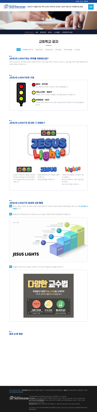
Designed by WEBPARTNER (76, 407)
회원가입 (86, 1)
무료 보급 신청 (49, 49)
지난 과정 (77, 49)
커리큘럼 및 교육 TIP (27, 49)
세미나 (50, 32)
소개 (18, 49)
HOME (77, 1)
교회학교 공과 (29, 32)
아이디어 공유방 (68, 49)
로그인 (81, 1)
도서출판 (57, 32)
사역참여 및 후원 (67, 32)
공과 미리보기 (39, 49)
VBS (36, 32)
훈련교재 (43, 32)
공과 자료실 (58, 49)
